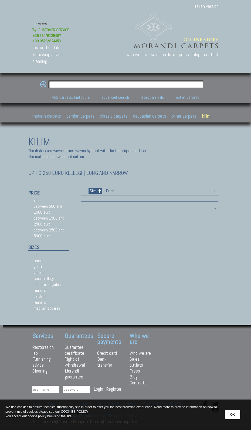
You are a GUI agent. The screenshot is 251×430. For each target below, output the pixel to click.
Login (98, 389)
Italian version (206, 6)
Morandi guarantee (74, 374)
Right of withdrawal (75, 362)
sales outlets (163, 54)
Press (135, 371)
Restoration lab (43, 350)
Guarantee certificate (74, 350)
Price (109, 191)
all (35, 200)
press (184, 54)
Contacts (138, 383)
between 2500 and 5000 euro (49, 233)
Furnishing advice (41, 362)
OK (232, 415)
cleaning (39, 61)
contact (211, 54)
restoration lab (45, 47)
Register (113, 389)
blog (196, 54)
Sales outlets (136, 362)
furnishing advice (47, 54)
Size (95, 191)
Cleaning (40, 371)
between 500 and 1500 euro (48, 209)
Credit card (107, 353)
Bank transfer (104, 362)
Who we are (140, 353)
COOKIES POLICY (74, 412)
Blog (134, 377)
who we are (136, 54)
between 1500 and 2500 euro (49, 221)
